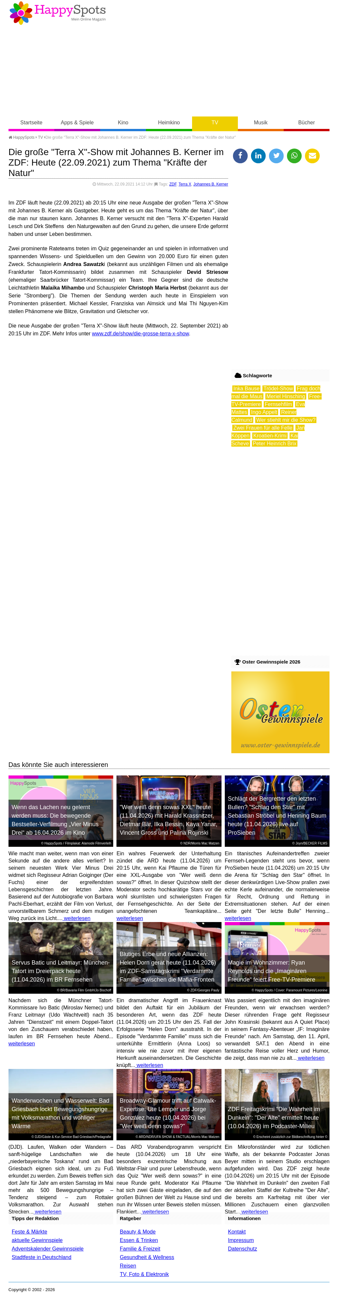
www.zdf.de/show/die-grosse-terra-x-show (140, 333)
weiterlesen (76, 918)
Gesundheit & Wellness (147, 1257)
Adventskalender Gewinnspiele (48, 1249)
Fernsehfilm (278, 404)
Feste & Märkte (29, 1232)
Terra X (185, 184)
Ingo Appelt (264, 412)
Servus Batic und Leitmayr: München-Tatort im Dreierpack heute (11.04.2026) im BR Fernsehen (60, 971)
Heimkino (169, 122)
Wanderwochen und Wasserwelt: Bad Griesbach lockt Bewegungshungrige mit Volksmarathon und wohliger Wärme (60, 1113)
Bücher (306, 122)
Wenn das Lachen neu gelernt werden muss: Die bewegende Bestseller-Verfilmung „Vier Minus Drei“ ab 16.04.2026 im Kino (54, 820)
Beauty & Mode (137, 1232)
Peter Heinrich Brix (274, 443)
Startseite (31, 122)
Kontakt (237, 1232)
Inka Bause (246, 388)
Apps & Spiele (77, 122)
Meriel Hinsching (285, 396)
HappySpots (22, 137)
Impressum (241, 1240)
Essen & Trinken (139, 1240)
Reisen (128, 1266)
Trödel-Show (278, 388)
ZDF (172, 184)
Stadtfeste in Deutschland (41, 1257)
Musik (261, 122)
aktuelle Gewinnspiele (37, 1240)
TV (214, 122)
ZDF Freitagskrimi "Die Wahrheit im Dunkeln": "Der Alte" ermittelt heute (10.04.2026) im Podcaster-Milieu (274, 1117)
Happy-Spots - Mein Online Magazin (58, 13)
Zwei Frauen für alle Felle (263, 428)
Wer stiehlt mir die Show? (285, 420)
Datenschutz (242, 1249)
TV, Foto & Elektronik (144, 1274)
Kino (123, 122)
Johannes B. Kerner (210, 184)
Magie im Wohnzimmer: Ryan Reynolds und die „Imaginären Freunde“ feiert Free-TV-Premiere (271, 971)
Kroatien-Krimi (269, 435)
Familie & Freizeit (140, 1249)
